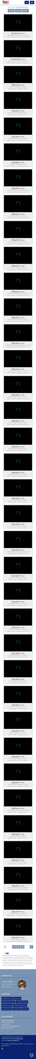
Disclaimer (20, 1044)
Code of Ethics (5, 1044)
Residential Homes (7, 998)
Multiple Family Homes (8, 1002)
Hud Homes (25, 1009)
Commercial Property (21, 1002)
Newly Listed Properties (20, 1005)
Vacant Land (17, 998)
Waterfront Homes (7, 1005)
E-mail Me (8, 987)
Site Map (7, 1045)
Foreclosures (16, 1009)
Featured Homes (6, 1009)
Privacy (26, 1044)
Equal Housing (13, 1044)
